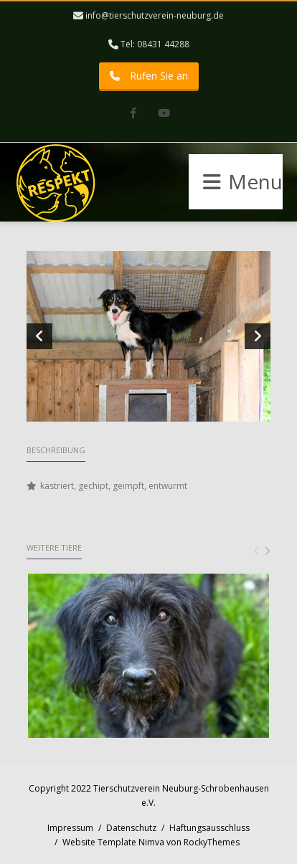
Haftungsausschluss (209, 828)
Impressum (70, 828)
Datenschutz (131, 828)
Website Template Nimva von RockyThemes (151, 842)
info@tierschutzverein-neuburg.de (154, 15)
